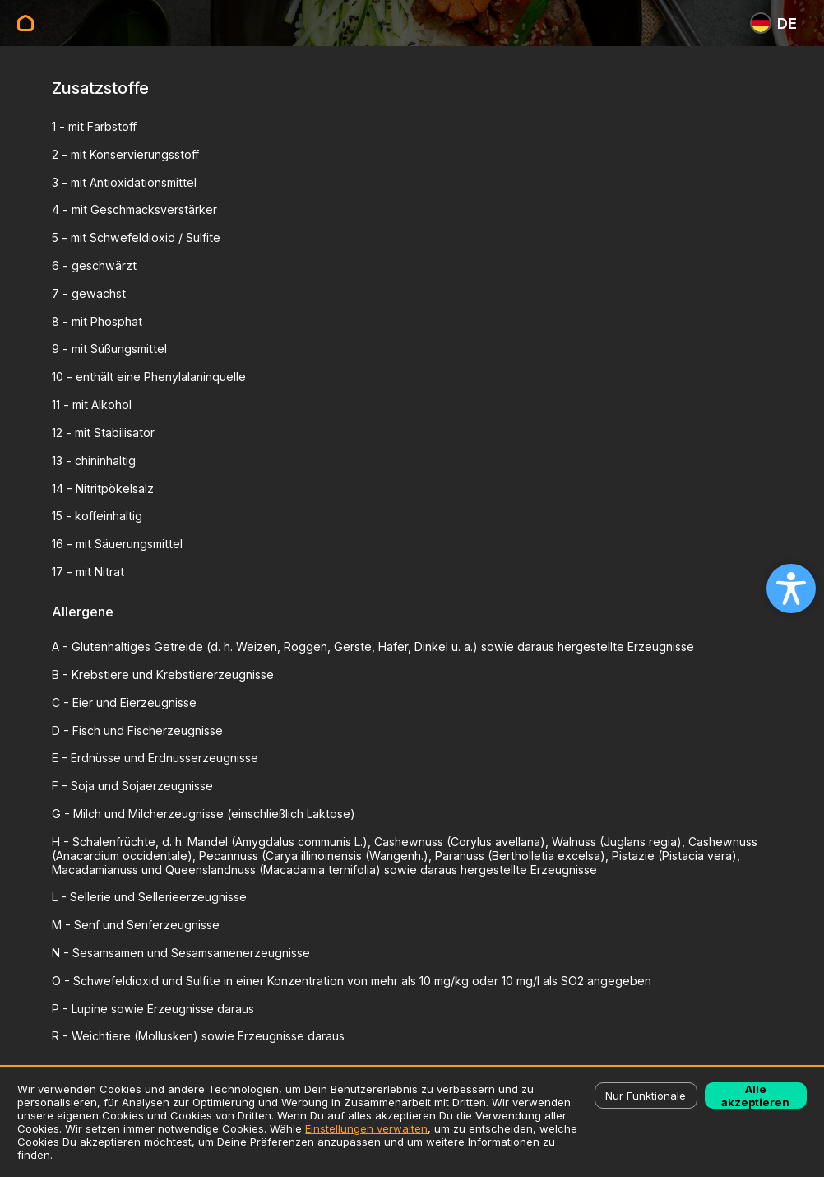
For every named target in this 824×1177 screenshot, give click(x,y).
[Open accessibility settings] (791, 588)
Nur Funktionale (645, 1095)
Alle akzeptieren (755, 1095)
